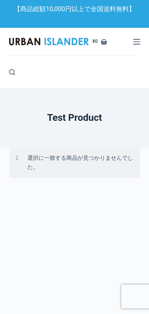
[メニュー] (136, 41)
